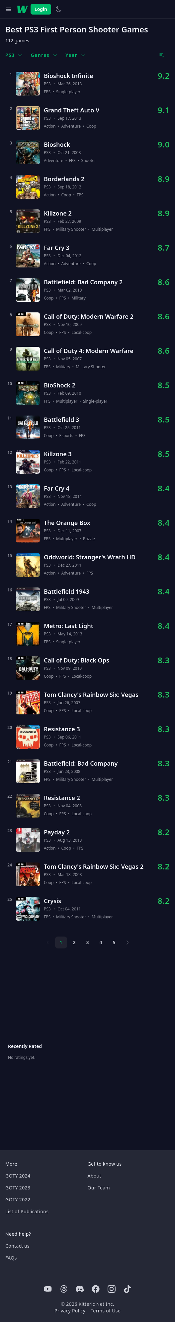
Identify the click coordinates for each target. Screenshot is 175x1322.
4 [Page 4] (100, 942)
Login (41, 9)
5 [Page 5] (114, 942)
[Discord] (80, 1289)
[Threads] (64, 1289)
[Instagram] (112, 1289)
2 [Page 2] (74, 942)
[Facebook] (96, 1289)
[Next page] (127, 942)
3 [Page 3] (87, 942)
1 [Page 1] (60, 942)
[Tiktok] (127, 1289)
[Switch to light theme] (58, 9)
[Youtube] (48, 1289)
